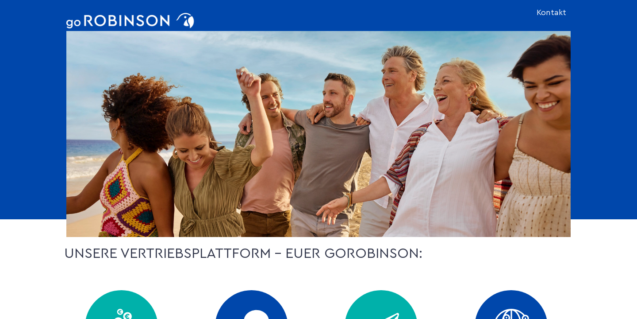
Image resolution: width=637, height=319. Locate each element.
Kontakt (551, 12)
